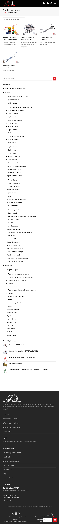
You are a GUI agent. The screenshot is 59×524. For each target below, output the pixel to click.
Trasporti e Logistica (13, 270)
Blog (4, 473)
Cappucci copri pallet (13, 229)
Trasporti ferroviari (13, 287)
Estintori (9, 300)
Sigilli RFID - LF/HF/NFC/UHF (16, 172)
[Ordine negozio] (14, 19)
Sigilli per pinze (12, 159)
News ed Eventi (8, 478)
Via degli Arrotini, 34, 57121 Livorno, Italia (16, 490)
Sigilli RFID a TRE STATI (14, 169)
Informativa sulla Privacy (10, 419)
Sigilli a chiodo (12, 147)
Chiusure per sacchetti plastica (16, 166)
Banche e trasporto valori (14, 303)
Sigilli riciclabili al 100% (14, 100)
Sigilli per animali (13, 139)
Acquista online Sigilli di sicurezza (15, 88)
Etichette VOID (11, 235)
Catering (10, 293)
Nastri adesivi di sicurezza (15, 248)
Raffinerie (10, 325)
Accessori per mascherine (15, 261)
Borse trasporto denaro (15, 210)
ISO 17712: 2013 (8, 465)
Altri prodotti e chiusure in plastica (17, 258)
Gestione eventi (11, 322)
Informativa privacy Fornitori (11, 427)
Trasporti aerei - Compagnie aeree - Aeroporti (22, 290)
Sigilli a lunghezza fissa (15, 117)
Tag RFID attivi (12, 180)
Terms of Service (45, 506)
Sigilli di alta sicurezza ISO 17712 (17, 96)
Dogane (9, 306)
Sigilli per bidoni (13, 130)
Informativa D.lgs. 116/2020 (11, 461)
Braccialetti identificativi (14, 219)
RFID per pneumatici (13, 186)
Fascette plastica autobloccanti (16, 199)
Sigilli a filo (10, 196)
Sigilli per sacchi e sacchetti (16, 136)
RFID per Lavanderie (13, 183)
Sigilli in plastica (12, 103)
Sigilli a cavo (12, 150)
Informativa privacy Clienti (11, 423)
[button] (51, 3)
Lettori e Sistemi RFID (13, 245)
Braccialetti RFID (12, 223)
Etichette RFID (11, 239)
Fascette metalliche (14, 156)
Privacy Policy (35, 506)
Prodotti (7, 92)
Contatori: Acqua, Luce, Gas (15, 296)
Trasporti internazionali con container (19, 274)
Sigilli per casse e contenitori (17, 133)
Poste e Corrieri (11, 319)
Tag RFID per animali (13, 189)
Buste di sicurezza (12, 226)
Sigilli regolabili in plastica (16, 110)
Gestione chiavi (11, 335)
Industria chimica (12, 312)
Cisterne (10, 283)
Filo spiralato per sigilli (13, 242)
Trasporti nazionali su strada (17, 280)
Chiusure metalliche (14, 163)
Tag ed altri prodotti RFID (14, 202)
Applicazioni (9, 265)
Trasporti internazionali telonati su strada (20, 277)
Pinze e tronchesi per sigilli (15, 251)
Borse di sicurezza (12, 206)
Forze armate (11, 328)
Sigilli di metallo (11, 142)
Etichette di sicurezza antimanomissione (19, 232)
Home (4, 12)
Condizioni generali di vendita (12, 453)
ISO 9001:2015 (7, 469)
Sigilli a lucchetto (13, 113)
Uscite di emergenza (13, 332)
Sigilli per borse (13, 126)
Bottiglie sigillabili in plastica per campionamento (22, 216)
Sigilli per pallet (12, 123)
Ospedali (9, 316)
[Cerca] (54, 79)
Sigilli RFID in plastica (15, 120)
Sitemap (37, 517)
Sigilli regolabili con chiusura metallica (20, 107)
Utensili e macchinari (13, 255)
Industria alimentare (13, 309)
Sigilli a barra (12, 153)
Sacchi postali (12, 213)
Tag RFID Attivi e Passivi (14, 176)
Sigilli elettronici (11, 193)
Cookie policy (7, 431)
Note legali (6, 457)
